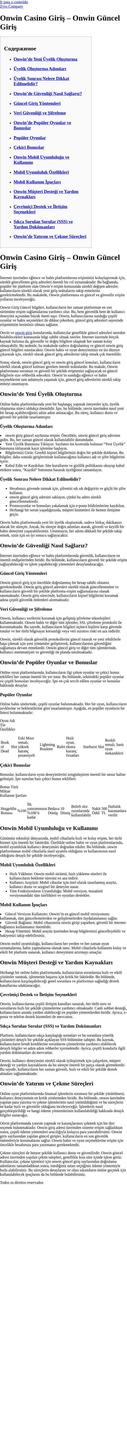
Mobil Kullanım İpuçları (37, 181)
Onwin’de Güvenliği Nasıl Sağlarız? (48, 93)
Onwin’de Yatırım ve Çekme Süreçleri (50, 236)
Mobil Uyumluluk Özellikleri (41, 172)
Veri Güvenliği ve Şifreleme (40, 112)
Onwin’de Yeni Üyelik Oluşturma (45, 59)
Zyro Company (11, 6)
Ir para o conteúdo (14, 2)
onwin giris (23, 333)
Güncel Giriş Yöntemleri (37, 103)
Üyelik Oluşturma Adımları (40, 68)
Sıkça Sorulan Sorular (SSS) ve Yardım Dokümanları (43, 224)
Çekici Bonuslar (29, 147)
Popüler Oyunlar (30, 137)
